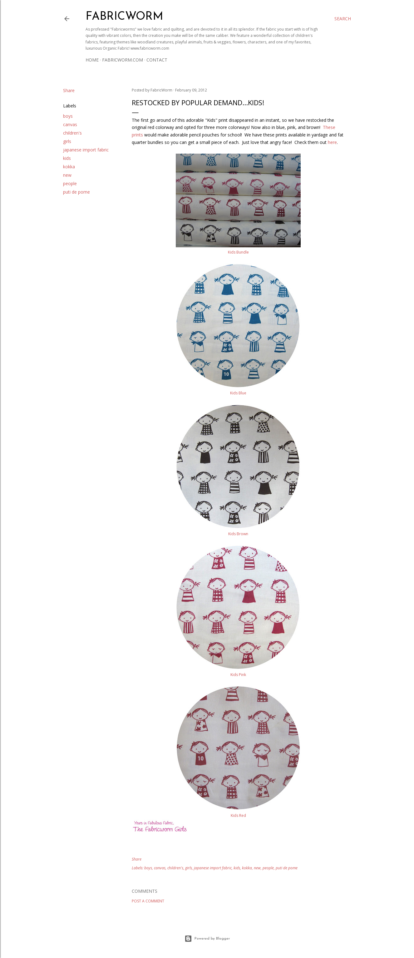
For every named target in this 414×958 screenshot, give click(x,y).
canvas (70, 124)
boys (68, 116)
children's (72, 133)
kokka (69, 167)
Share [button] (69, 90)
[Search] (342, 18)
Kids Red (238, 815)
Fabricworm (124, 16)
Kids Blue (238, 393)
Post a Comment (148, 901)
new (67, 175)
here (332, 142)
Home (92, 60)
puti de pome (76, 192)
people (70, 183)
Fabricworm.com (122, 60)
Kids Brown (238, 533)
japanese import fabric (86, 150)
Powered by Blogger (207, 938)
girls (67, 141)
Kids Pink (238, 674)
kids (67, 158)
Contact (156, 60)
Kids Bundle (238, 252)
